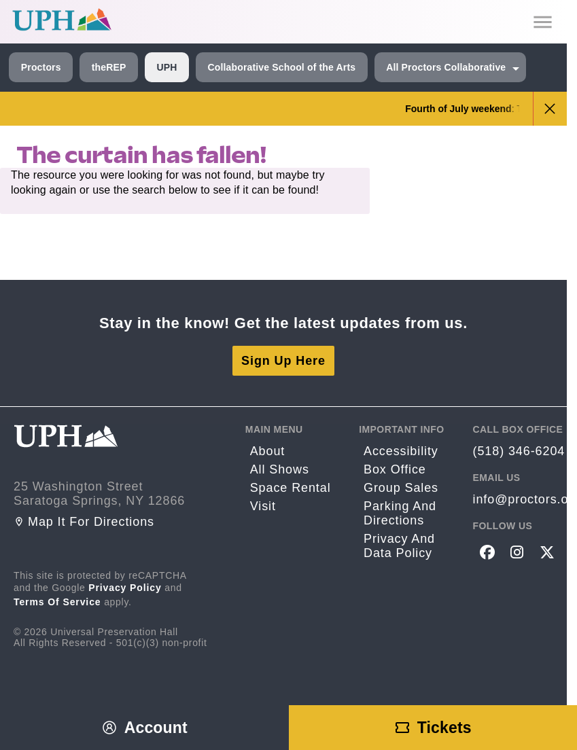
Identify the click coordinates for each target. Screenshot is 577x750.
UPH (166, 67)
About (267, 451)
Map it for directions (84, 522)
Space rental (290, 488)
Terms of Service (57, 601)
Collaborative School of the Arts (281, 67)
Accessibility (401, 451)
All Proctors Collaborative (446, 67)
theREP (109, 67)
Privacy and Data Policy (399, 546)
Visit (263, 506)
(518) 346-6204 (519, 451)
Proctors (41, 67)
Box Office (395, 469)
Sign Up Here (283, 361)
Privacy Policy (125, 587)
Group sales (401, 488)
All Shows (279, 469)
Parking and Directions (400, 513)
